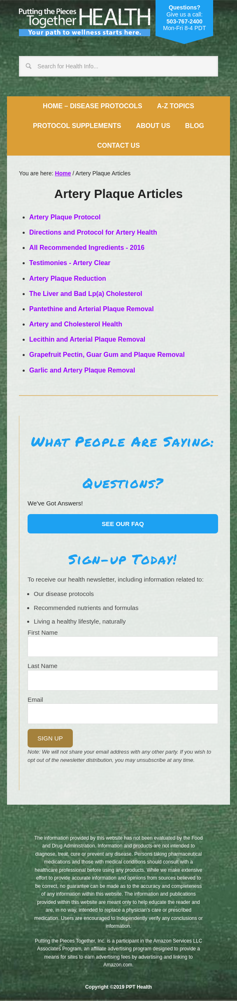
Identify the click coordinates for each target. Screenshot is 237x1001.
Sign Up (50, 738)
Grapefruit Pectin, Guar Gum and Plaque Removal (107, 354)
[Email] (123, 713)
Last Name (43, 665)
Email (35, 699)
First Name (43, 632)
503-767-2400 (184, 21)
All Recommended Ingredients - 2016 (86, 247)
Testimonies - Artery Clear (69, 262)
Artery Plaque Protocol (64, 217)
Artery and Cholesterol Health (75, 324)
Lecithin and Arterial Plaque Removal (87, 339)
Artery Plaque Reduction (67, 278)
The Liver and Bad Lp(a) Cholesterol (85, 293)
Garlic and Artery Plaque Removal (82, 370)
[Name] (123, 646)
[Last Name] (123, 680)
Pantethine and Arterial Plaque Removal (91, 308)
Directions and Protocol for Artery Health (93, 232)
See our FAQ (123, 523)
